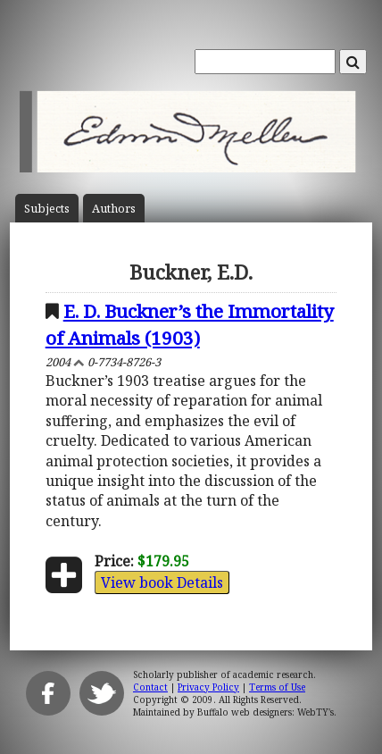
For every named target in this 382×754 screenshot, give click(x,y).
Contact (150, 687)
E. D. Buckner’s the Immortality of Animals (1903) (190, 323)
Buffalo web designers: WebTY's (265, 712)
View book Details (162, 582)
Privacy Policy (208, 687)
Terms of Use (277, 687)
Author (114, 208)
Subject (47, 208)
